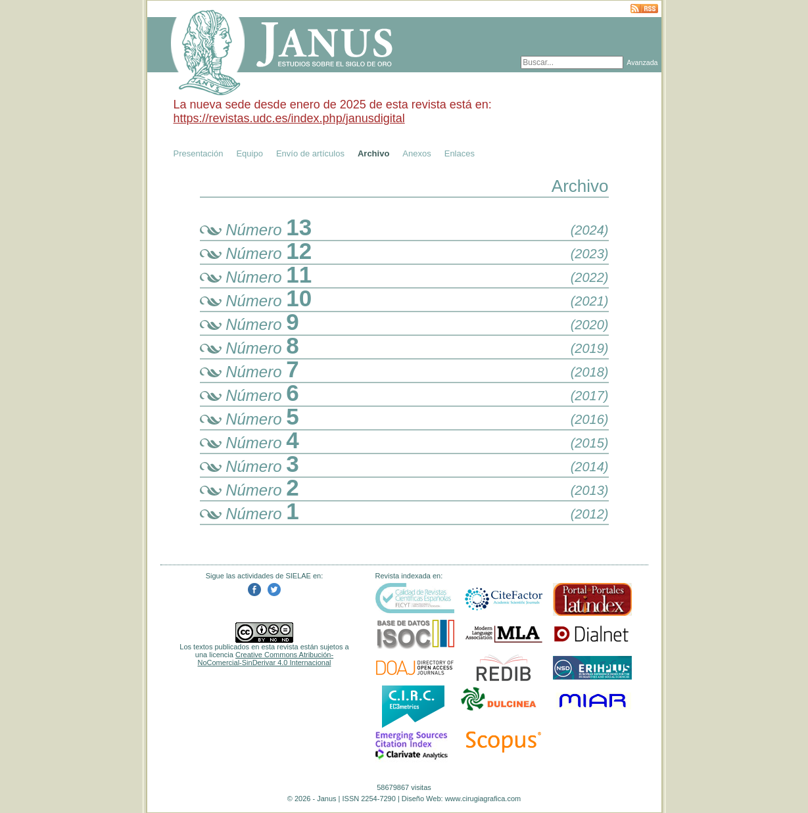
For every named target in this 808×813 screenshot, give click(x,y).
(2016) (590, 419)
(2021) (590, 301)
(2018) (590, 372)
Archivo (373, 153)
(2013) (590, 490)
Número (256, 230)
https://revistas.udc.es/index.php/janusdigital (289, 118)
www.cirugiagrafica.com (483, 798)
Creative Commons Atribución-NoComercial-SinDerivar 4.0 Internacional (266, 658)
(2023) (590, 253)
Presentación (199, 153)
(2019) (590, 348)
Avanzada (642, 62)
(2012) (590, 514)
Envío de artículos (310, 153)
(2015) (590, 443)
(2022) (590, 277)
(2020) (590, 324)
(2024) (590, 230)
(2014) (590, 466)
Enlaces (459, 153)
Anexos (416, 153)
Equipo (249, 153)
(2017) (590, 395)
